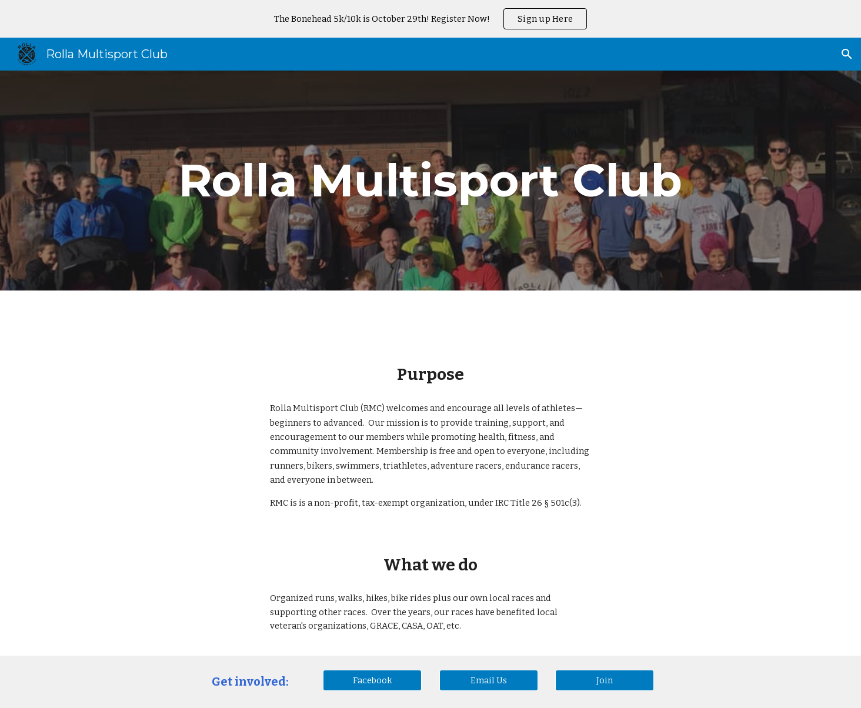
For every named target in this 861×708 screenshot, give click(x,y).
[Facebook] (372, 680)
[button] (847, 54)
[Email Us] (489, 680)
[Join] (604, 680)
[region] (430, 19)
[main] (430, 180)
